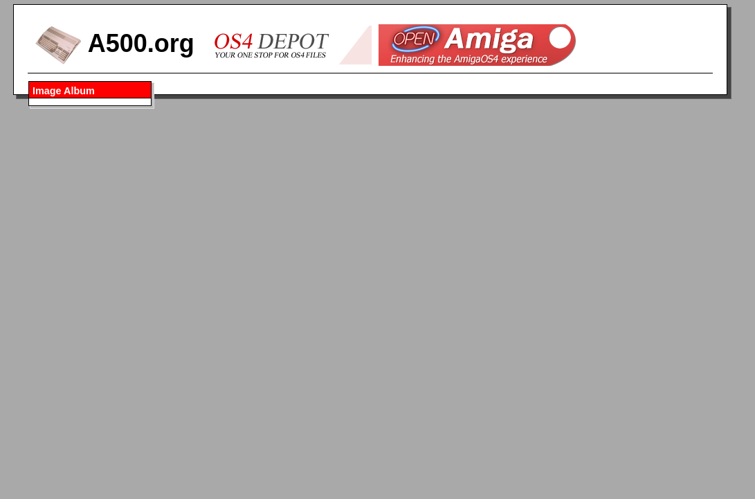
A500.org (114, 43)
